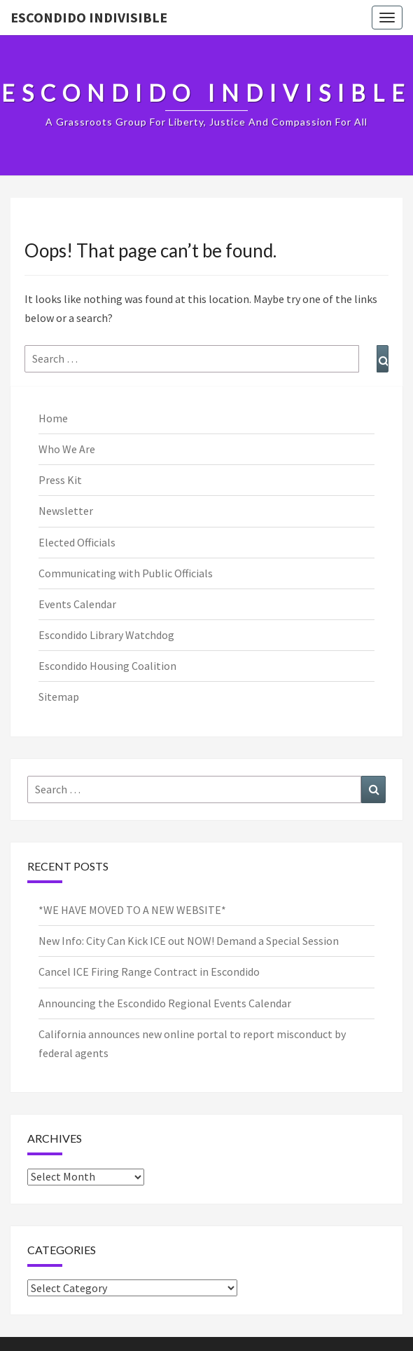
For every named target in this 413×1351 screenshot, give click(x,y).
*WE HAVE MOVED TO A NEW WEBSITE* (132, 910)
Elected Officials (76, 542)
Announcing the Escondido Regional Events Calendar (164, 1003)
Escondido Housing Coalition (107, 666)
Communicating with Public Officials (125, 573)
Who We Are (66, 449)
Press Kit (60, 480)
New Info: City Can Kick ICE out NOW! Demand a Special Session (188, 941)
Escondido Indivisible (88, 17)
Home (53, 418)
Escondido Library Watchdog (106, 635)
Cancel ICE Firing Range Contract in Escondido (149, 971)
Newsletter (65, 511)
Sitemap (58, 697)
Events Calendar (77, 604)
